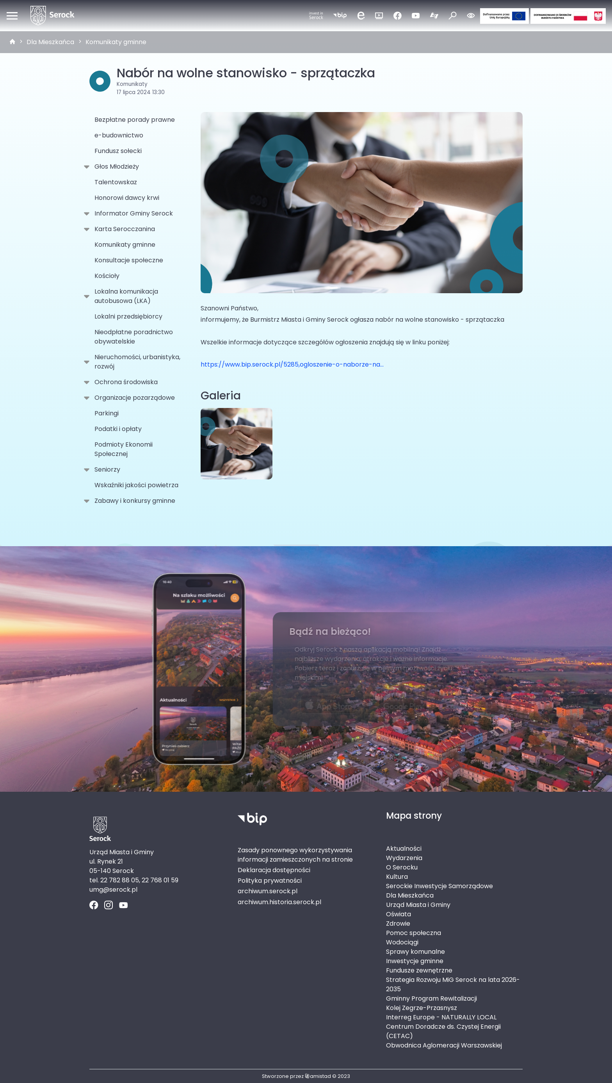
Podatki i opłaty (118, 428)
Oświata (398, 914)
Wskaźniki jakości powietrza (136, 485)
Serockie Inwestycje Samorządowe (439, 886)
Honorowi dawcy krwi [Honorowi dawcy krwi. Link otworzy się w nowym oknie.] (126, 197)
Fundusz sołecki (118, 150)
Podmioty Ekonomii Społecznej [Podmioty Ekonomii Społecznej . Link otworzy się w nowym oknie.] (123, 449)
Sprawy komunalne (415, 951)
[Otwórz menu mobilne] (12, 16)
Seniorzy (105, 469)
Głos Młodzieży (115, 166)
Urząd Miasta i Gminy (418, 904)
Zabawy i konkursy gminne (133, 501)
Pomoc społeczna (413, 932)
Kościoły (106, 275)
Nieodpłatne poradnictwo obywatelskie (133, 337)
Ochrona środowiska (124, 382)
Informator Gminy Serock (132, 213)
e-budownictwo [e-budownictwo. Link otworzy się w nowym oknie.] (118, 135)
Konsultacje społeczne (128, 260)
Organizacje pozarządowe (133, 398)
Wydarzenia (404, 857)
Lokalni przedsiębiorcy (128, 316)
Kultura (397, 876)
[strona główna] (12, 42)
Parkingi (106, 413)
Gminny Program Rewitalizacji (431, 998)
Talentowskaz (115, 182)
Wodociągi (402, 942)
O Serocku (402, 867)
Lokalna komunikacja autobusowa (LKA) (124, 296)
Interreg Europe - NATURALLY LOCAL (441, 1017)
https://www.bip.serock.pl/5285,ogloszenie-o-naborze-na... (292, 364)
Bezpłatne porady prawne (134, 119)
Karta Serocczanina (123, 229)
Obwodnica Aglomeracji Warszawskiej (444, 1045)
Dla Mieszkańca (50, 41)
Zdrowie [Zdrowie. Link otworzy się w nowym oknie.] (398, 923)
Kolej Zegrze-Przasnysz (421, 1007)
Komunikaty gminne (115, 41)
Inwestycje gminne (414, 961)
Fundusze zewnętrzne (419, 970)
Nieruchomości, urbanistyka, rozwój (135, 362)
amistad (318, 1076)
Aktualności (404, 848)
